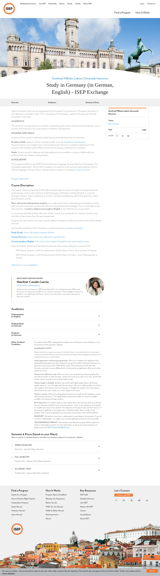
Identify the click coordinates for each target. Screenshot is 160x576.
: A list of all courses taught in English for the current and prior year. (50, 241)
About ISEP (87, 4)
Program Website (19, 178)
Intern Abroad (16, 514)
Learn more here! (83, 169)
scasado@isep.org (33, 285)
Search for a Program (19, 495)
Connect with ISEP (124, 495)
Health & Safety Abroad (55, 510)
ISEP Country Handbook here (58, 427)
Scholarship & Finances (19, 503)
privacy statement (8, 573)
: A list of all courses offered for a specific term (38, 237)
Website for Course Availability (24, 265)
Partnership (52, 4)
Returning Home (52, 514)
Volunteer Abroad (18, 510)
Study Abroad (16, 506)
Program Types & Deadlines (56, 495)
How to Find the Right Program (23, 499)
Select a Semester (113, 124)
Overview (15, 102)
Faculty (69, 4)
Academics (52, 102)
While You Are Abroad (54, 506)
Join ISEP (42, 4)
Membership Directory (28, 4)
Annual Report (85, 514)
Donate (78, 4)
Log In (142, 4)
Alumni (61, 4)
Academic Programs (74, 228)
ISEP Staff (84, 495)
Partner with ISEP (86, 506)
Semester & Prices (92, 102)
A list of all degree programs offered (32, 232)
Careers (83, 510)
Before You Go (51, 503)
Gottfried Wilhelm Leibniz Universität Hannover (80, 78)
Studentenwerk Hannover (74, 142)
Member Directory (87, 499)
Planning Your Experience (55, 499)
